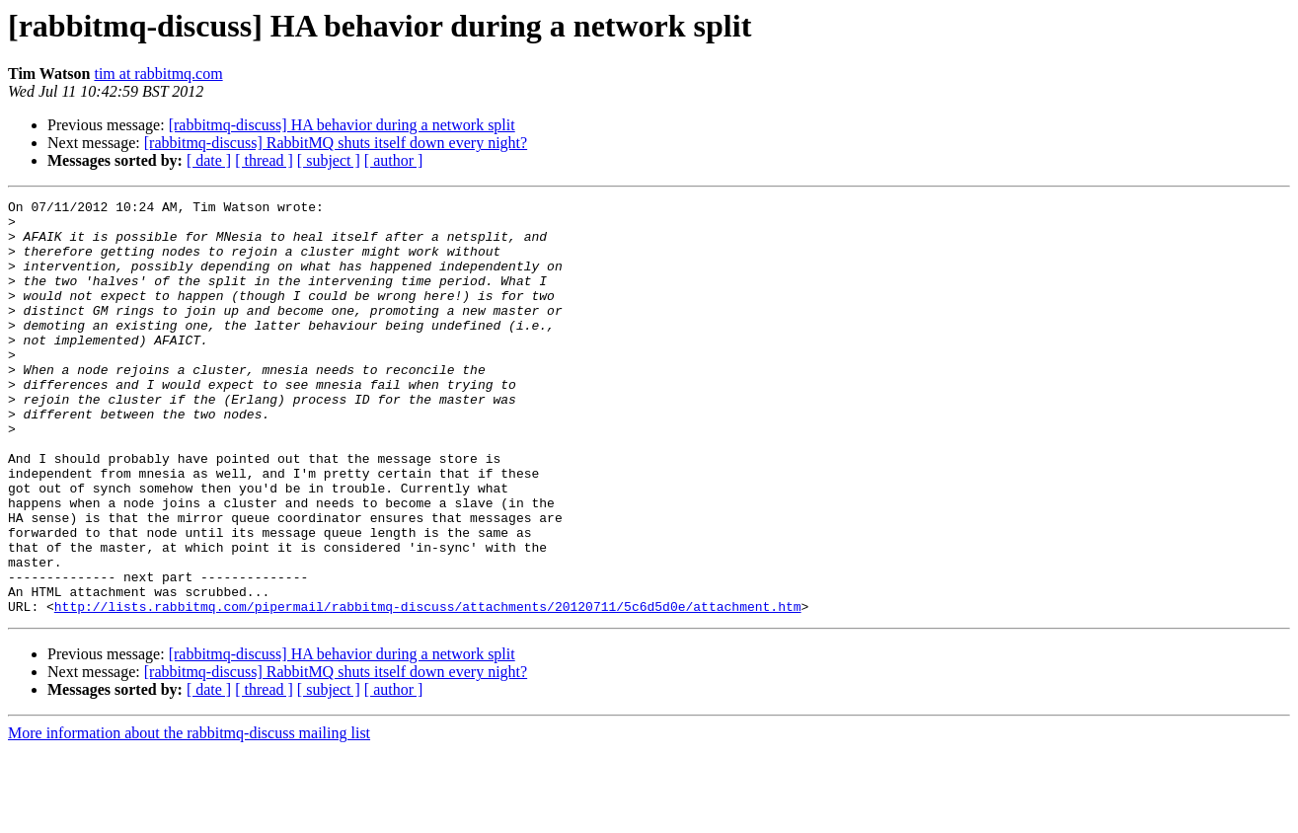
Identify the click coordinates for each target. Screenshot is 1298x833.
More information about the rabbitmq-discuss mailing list (189, 815)
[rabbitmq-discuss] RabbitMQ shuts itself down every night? (335, 142)
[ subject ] (328, 160)
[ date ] (209, 160)
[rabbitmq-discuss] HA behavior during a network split (342, 124)
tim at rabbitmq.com (158, 73)
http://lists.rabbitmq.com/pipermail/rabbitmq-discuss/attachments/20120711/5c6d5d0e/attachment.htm (428, 689)
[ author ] (393, 160)
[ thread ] (264, 160)
